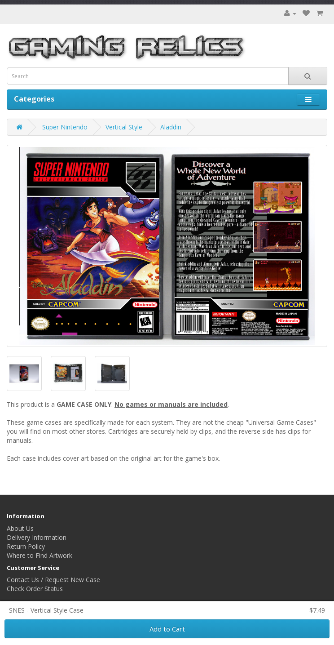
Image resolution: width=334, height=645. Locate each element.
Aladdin (170, 127)
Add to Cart (167, 628)
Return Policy (26, 546)
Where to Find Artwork (39, 555)
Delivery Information (36, 537)
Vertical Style (123, 127)
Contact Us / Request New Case (53, 579)
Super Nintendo (65, 127)
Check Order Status (35, 588)
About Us (20, 528)
